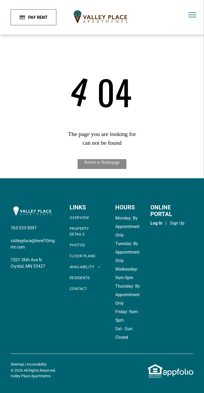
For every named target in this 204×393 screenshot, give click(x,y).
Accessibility (37, 364)
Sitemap (17, 364)
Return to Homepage (102, 162)
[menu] (192, 15)
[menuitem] (87, 220)
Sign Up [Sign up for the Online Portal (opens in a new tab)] (177, 223)
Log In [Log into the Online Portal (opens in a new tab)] (156, 223)
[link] (155, 366)
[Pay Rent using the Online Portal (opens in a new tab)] (33, 17)
